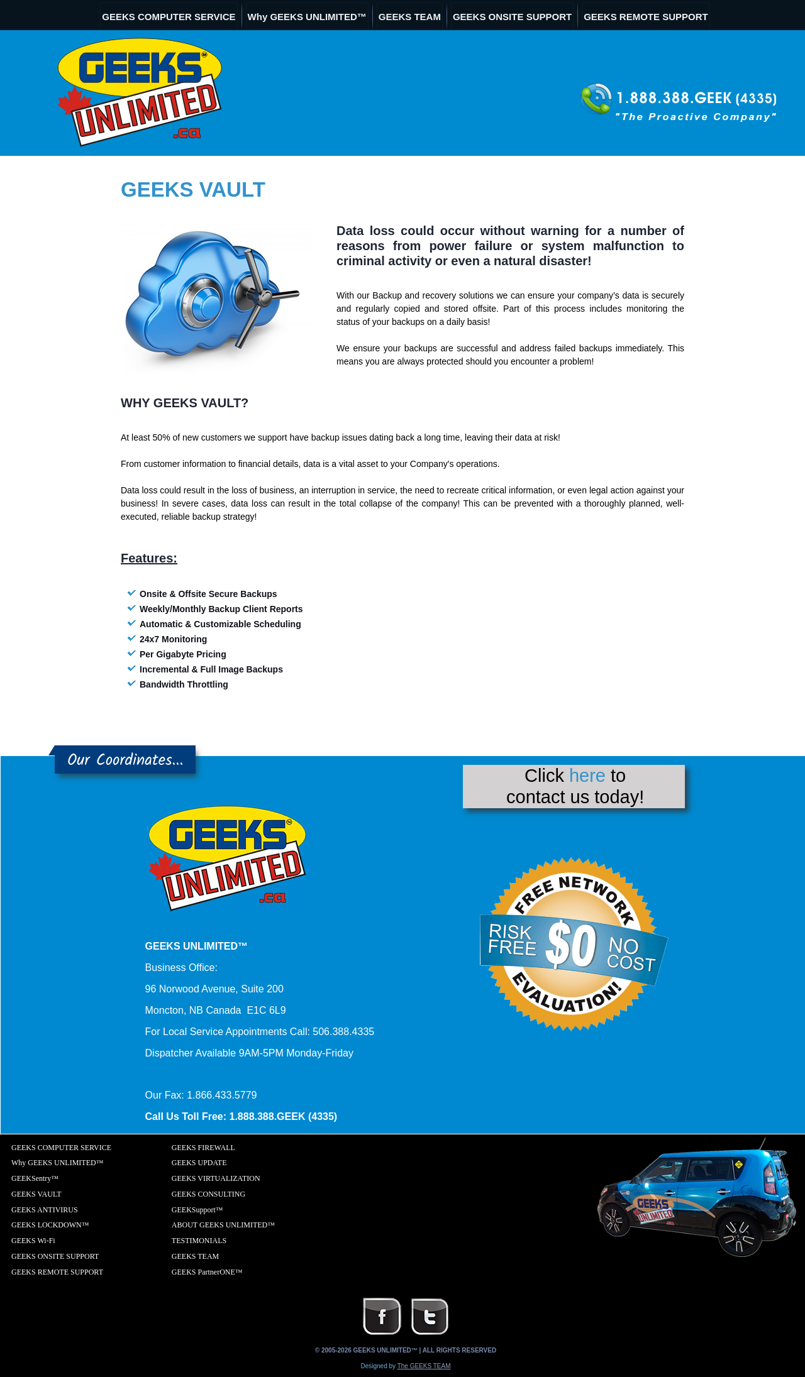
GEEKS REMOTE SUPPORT (646, 16)
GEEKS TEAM (410, 16)
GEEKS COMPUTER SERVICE (168, 16)
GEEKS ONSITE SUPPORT (512, 16)
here (587, 775)
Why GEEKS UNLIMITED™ (307, 16)
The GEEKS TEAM (424, 1366)
